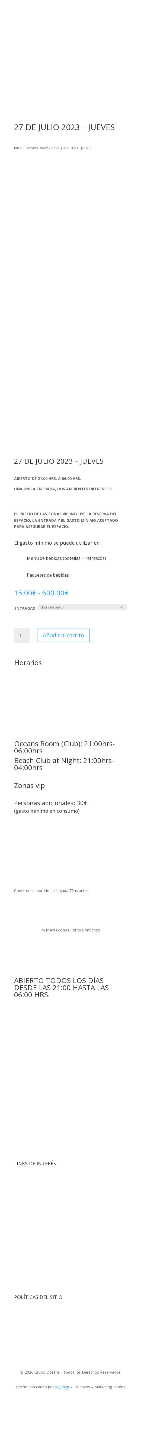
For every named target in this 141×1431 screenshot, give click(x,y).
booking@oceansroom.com (65, 833)
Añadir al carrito (63, 635)
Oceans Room (36, 147)
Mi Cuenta (38, 1280)
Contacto (37, 1246)
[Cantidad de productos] (22, 635)
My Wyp (62, 1386)
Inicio (18, 147)
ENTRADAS (24, 608)
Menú (33, 1263)
